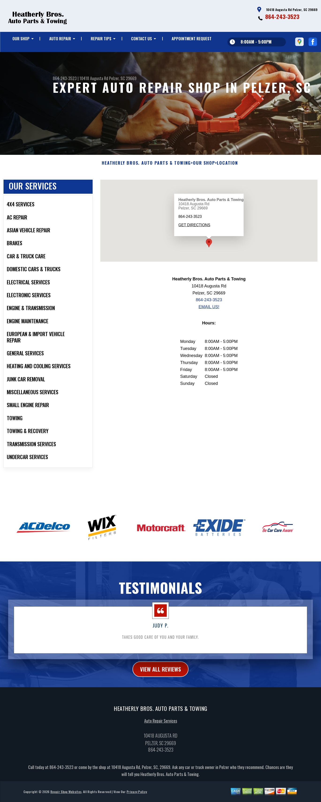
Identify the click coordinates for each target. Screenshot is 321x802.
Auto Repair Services (160, 737)
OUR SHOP (21, 38)
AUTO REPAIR (60, 38)
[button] (209, 259)
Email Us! (209, 323)
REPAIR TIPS (101, 38)
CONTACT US (141, 38)
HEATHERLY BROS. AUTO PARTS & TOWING (146, 179)
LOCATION (227, 179)
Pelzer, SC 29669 (122, 78)
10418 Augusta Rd (93, 78)
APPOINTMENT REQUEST (191, 38)
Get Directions (194, 241)
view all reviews (160, 685)
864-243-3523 (282, 16)
